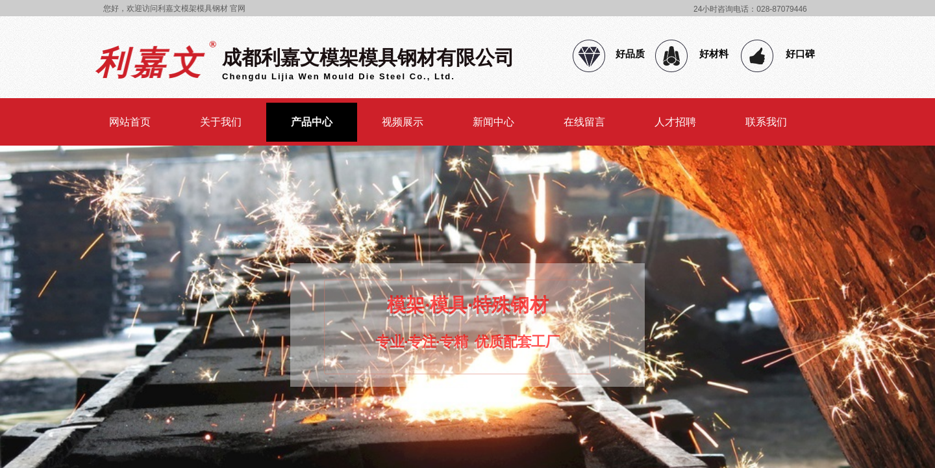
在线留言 (584, 121)
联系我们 (766, 121)
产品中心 (311, 121)
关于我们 (221, 121)
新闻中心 (493, 121)
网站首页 (130, 121)
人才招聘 (675, 121)
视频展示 (402, 121)
